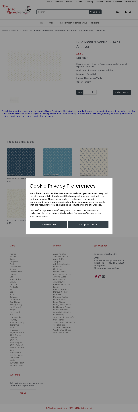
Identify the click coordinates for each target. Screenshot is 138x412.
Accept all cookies (88, 224)
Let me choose (48, 224)
